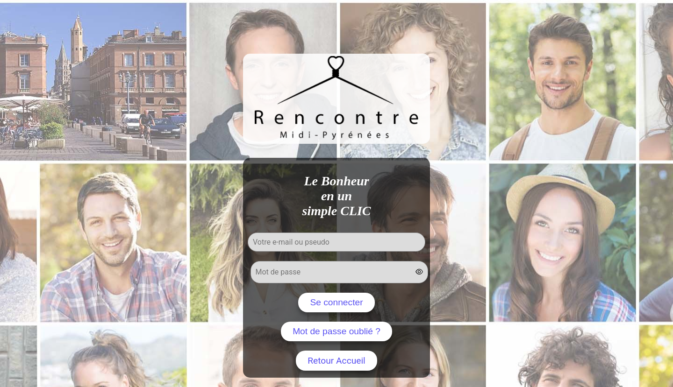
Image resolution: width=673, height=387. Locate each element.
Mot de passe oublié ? (336, 331)
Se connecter (336, 302)
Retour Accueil (336, 360)
